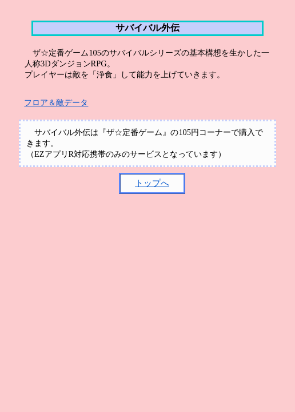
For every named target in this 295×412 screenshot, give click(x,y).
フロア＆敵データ (56, 102)
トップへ (152, 183)
